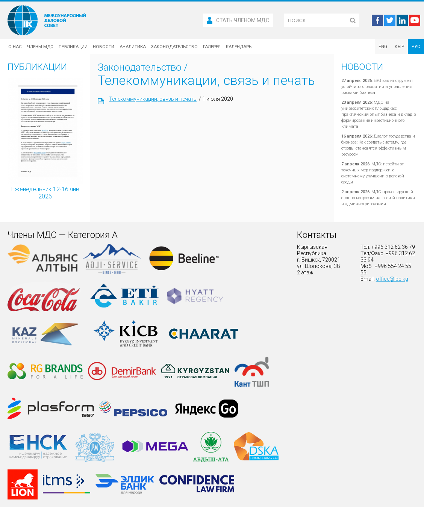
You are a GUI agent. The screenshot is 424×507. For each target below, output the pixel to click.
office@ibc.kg (392, 279)
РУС (416, 46)
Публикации (73, 46)
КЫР (399, 46)
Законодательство (174, 46)
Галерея (212, 46)
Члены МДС (40, 46)
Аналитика (133, 46)
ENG (383, 46)
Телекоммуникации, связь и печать (153, 99)
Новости (103, 46)
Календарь (238, 46)
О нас (15, 46)
